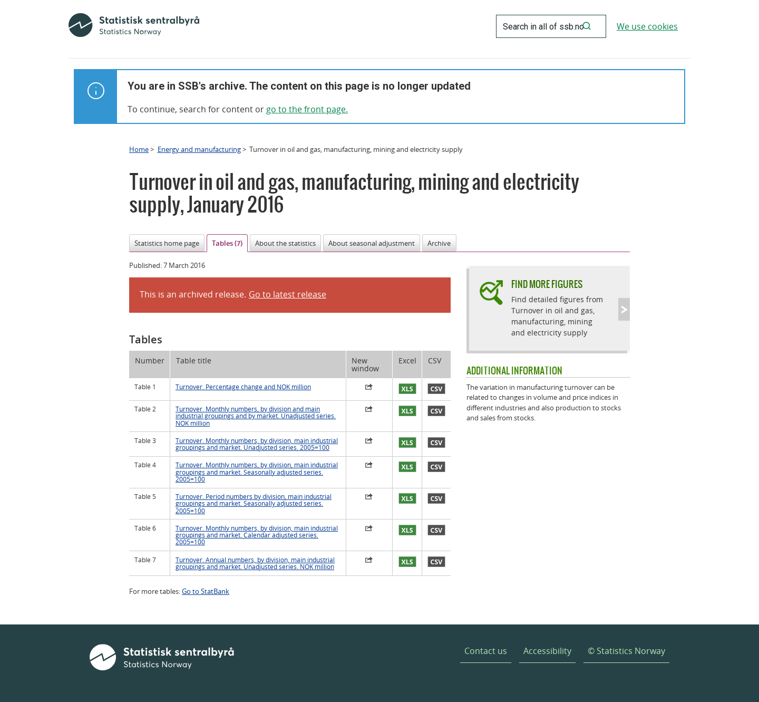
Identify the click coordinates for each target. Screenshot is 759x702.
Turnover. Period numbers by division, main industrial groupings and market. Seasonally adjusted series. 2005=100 (254, 503)
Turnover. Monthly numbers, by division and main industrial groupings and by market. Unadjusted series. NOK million (256, 416)
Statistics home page (166, 243)
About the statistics (285, 243)
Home (139, 149)
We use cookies (647, 26)
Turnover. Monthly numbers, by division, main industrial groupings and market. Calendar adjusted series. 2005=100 (257, 535)
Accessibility (547, 651)
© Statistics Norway (626, 651)
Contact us (485, 651)
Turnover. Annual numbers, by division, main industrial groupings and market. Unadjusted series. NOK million (255, 563)
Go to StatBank (205, 591)
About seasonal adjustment (371, 243)
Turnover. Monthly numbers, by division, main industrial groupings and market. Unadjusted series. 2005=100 (257, 444)
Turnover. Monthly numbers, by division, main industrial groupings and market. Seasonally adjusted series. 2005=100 (257, 472)
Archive (439, 243)
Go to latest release (287, 294)
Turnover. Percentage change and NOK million (243, 386)
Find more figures (546, 284)
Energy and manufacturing (199, 149)
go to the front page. (307, 109)
